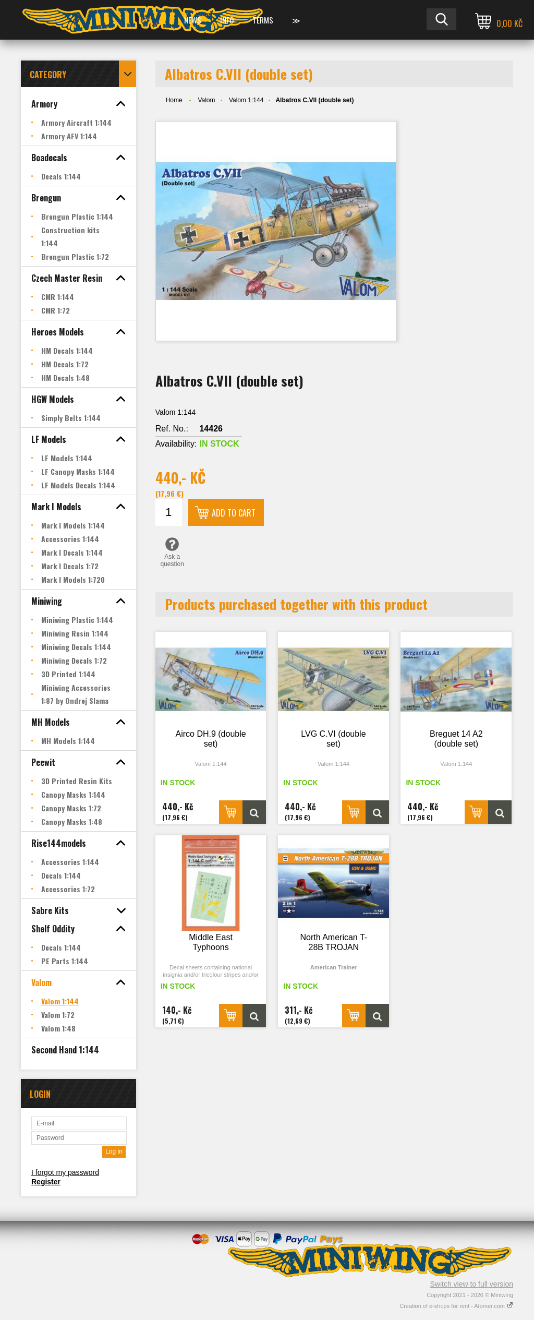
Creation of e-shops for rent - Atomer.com (456, 1306)
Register (45, 1182)
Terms (262, 20)
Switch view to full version (471, 1284)
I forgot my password (65, 1172)
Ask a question (172, 552)
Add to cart (234, 513)
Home (174, 100)
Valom (206, 100)
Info (227, 20)
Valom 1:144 (246, 100)
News (192, 20)
